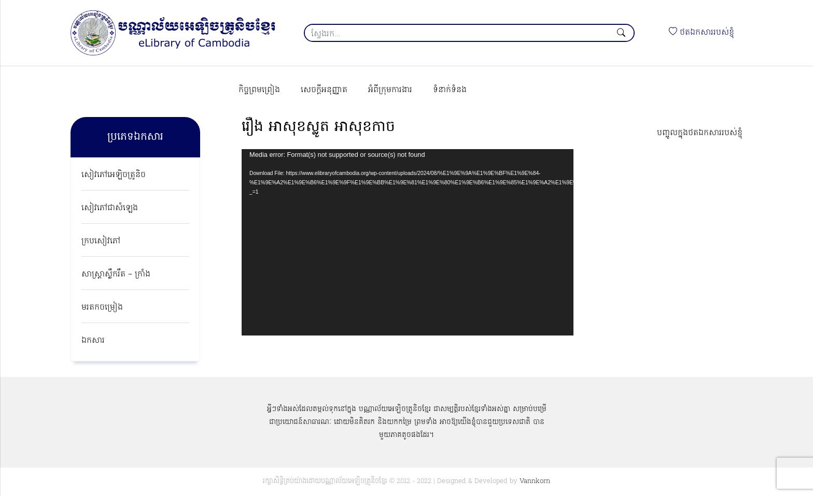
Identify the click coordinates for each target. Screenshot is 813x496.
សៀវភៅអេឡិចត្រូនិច (113, 175)
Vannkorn (535, 481)
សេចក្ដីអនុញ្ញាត (324, 90)
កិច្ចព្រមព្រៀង (259, 90)
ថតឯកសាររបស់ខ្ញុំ (701, 32)
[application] (407, 242)
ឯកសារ (93, 340)
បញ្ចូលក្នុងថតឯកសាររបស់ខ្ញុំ (699, 133)
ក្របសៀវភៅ (100, 241)
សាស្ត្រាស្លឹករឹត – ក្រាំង (115, 274)
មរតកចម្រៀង (102, 307)
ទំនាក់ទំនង (450, 90)
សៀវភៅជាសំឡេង (109, 208)
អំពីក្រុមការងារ (390, 90)
